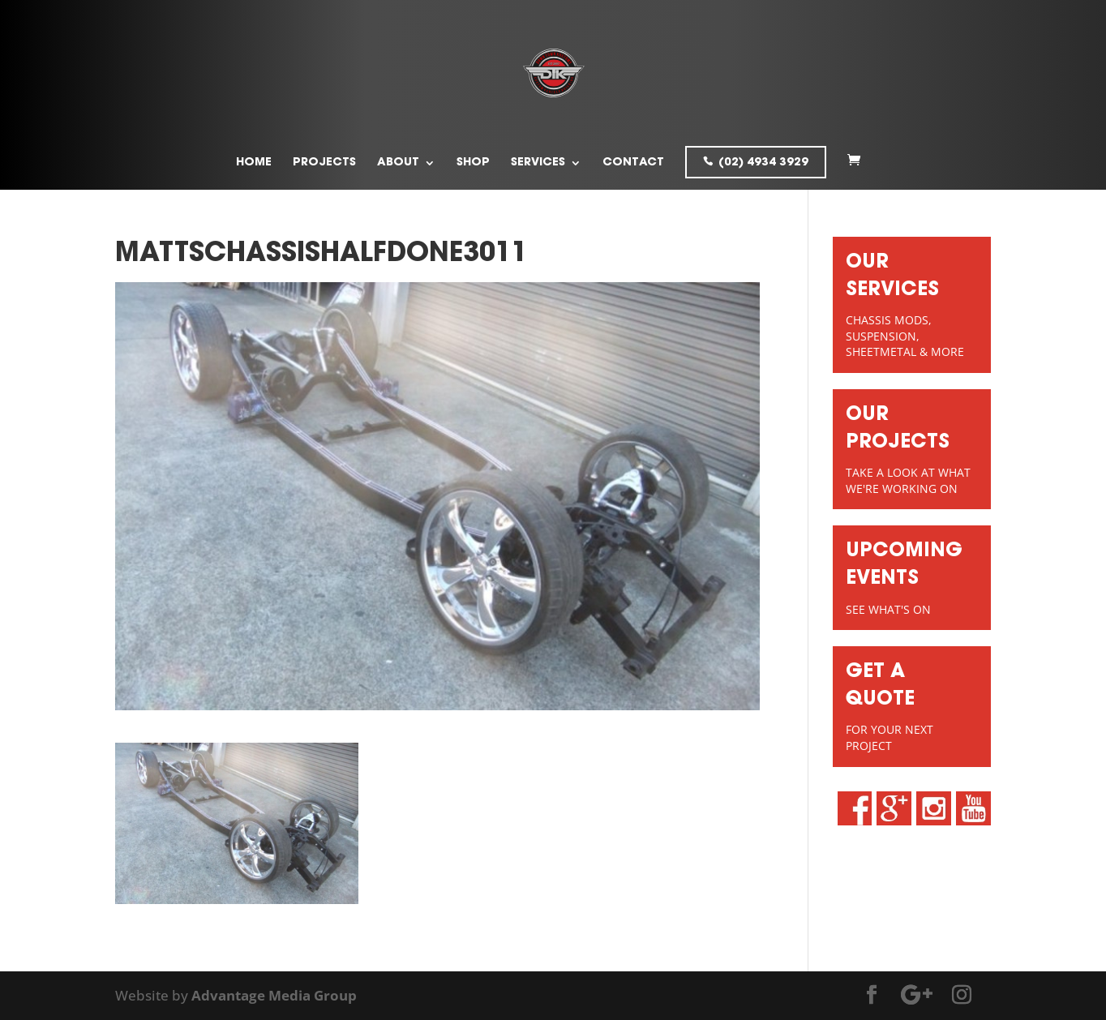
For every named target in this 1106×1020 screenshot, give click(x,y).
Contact (633, 163)
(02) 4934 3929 (763, 163)
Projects (324, 163)
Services (538, 163)
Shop (473, 163)
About (398, 163)
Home (254, 163)
